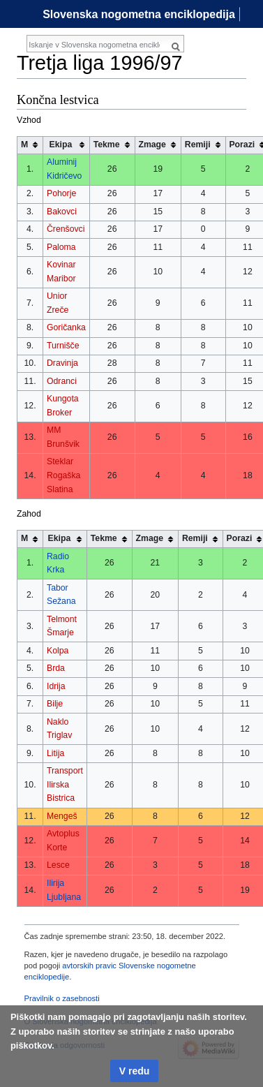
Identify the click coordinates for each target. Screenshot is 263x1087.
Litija (55, 753)
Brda (56, 668)
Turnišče (63, 345)
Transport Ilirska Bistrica (65, 784)
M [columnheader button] (24, 144)
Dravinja (62, 363)
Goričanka (66, 327)
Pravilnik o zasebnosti (62, 998)
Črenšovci (65, 229)
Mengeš (62, 816)
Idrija (56, 686)
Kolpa (57, 651)
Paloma (61, 247)
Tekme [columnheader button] (106, 144)
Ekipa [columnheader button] (61, 144)
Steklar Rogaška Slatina (63, 475)
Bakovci (62, 211)
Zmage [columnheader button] (151, 144)
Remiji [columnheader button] (198, 144)
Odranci (62, 381)
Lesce (58, 865)
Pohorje (61, 193)
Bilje (55, 704)
